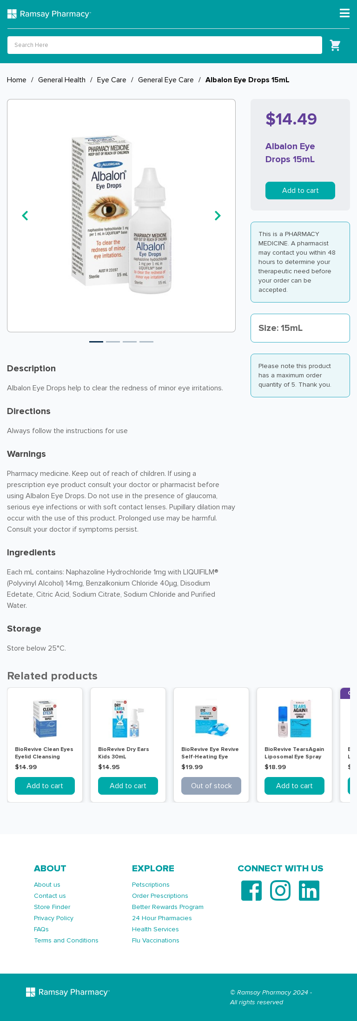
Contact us (50, 896)
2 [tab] (113, 342)
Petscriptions (151, 885)
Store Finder (52, 907)
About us (47, 885)
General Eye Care (166, 80)
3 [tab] (130, 342)
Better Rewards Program (168, 907)
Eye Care (111, 80)
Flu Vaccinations (155, 940)
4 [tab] (146, 342)
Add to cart (300, 190)
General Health (62, 80)
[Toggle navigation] (345, 13)
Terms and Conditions (66, 940)
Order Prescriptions (160, 896)
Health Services (155, 929)
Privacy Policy (53, 918)
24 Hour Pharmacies (162, 918)
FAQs (41, 929)
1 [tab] (96, 342)
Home (16, 80)
